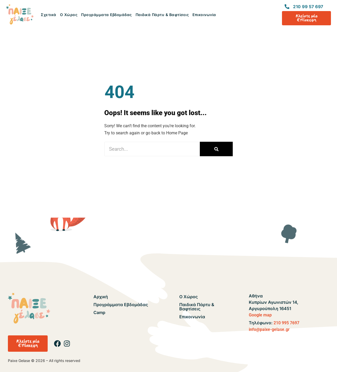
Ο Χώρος (69, 14)
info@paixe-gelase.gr (269, 329)
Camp (99, 312)
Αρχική (100, 296)
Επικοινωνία (204, 14)
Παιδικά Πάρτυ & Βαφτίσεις (162, 14)
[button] (28, 343)
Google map (260, 314)
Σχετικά (48, 14)
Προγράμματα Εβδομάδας (106, 14)
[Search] (216, 149)
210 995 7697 (286, 322)
